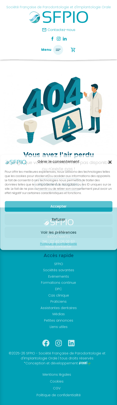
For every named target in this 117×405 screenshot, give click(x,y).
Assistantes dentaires (58, 308)
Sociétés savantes (58, 270)
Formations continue (58, 282)
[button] (110, 161)
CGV (57, 388)
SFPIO (58, 264)
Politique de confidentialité (58, 244)
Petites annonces (58, 320)
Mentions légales (57, 374)
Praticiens (58, 301)
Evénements (58, 276)
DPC (58, 289)
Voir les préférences (59, 232)
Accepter (58, 206)
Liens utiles (59, 326)
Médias (58, 314)
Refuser (58, 219)
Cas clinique (58, 295)
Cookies (57, 381)
